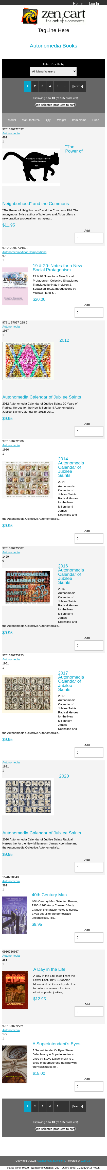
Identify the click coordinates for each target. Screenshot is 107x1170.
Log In (94, 4)
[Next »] (78, 86)
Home (77, 4)
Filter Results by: (54, 64)
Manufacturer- (31, 119)
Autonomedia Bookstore (51, 1160)
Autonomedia (11, 133)
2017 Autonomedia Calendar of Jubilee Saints (71, 681)
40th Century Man (49, 894)
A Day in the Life (49, 969)
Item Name (79, 119)
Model (12, 119)
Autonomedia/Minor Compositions (24, 252)
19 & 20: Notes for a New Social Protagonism (57, 267)
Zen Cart (86, 1160)
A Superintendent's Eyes (56, 1043)
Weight (61, 119)
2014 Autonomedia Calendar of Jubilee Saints (71, 467)
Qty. (48, 119)
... (65, 86)
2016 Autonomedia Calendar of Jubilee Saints (71, 574)
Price (95, 119)
